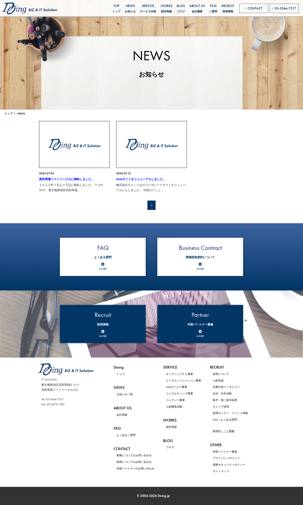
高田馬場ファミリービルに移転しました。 (66, 179)
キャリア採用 (226, 407)
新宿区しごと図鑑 (229, 431)
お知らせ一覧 (125, 394)
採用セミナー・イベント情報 (237, 413)
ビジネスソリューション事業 (187, 380)
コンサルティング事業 (183, 393)
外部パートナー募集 (231, 452)
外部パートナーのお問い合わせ (137, 468)
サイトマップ (226, 471)
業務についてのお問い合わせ (135, 455)
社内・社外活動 (228, 393)
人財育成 (224, 380)
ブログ (173, 447)
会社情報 (122, 415)
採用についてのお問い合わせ (135, 462)
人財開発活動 (177, 407)
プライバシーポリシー (232, 458)
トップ (8, 113)
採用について (226, 374)
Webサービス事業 (180, 387)
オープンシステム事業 (183, 374)
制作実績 (174, 427)
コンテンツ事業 (179, 400)
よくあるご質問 (127, 435)
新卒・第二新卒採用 (231, 400)
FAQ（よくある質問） (232, 420)
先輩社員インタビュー (232, 387)
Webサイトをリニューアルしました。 (141, 179)
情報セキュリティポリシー (235, 465)
